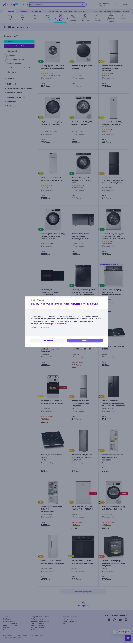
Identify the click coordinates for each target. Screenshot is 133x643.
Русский (41, 300)
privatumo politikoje (59, 324)
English (33, 300)
